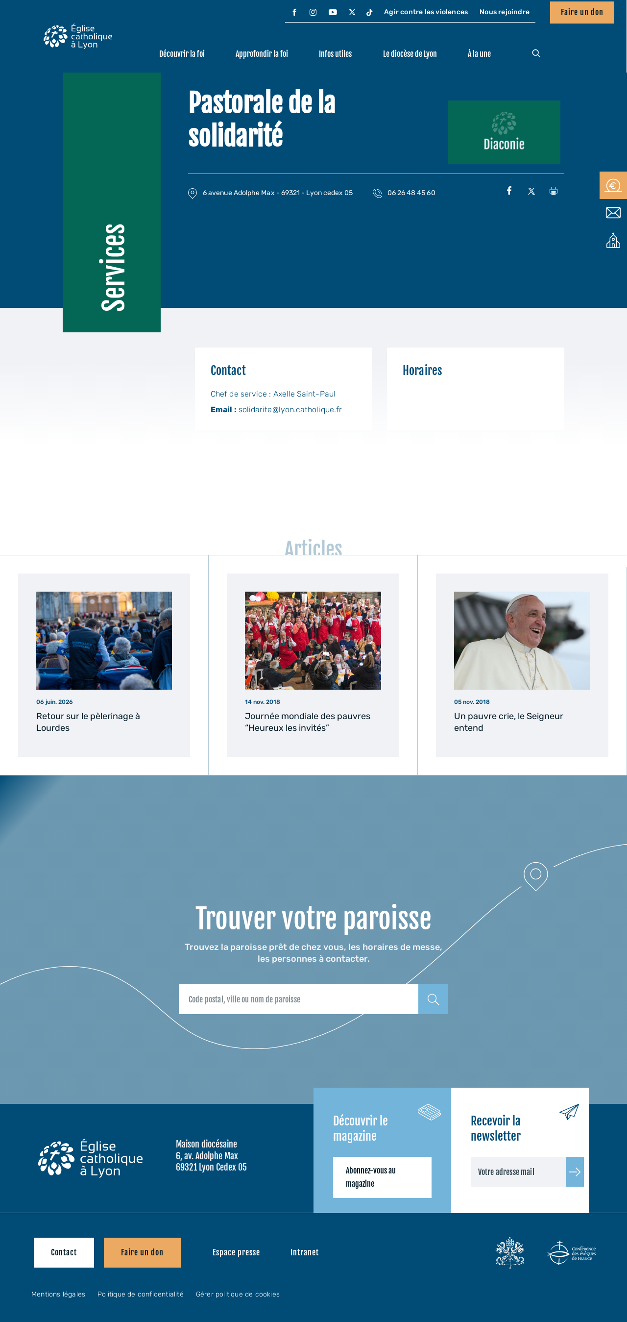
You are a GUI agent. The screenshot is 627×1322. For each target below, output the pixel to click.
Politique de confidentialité (140, 1294)
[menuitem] (294, 12)
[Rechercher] (433, 999)
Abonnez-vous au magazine (371, 1177)
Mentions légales (58, 1294)
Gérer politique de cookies (238, 1294)
